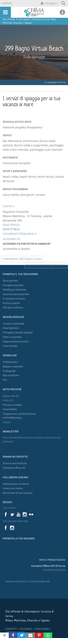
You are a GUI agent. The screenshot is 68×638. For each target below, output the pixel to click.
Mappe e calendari (13, 366)
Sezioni (7, 3)
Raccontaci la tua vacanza (17, 492)
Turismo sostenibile (13, 323)
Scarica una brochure (15, 463)
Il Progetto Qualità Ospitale (18, 332)
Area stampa (10, 345)
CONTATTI (11, 628)
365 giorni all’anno (13, 307)
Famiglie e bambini (13, 285)
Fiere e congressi (12, 337)
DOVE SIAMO (41, 628)
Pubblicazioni (10, 362)
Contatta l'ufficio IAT (14, 467)
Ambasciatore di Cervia (16, 484)
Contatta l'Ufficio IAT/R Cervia (48, 566)
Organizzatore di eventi (15, 341)
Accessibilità (10, 409)
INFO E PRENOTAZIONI (52, 559)
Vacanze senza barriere (16, 294)
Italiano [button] (51, 3)
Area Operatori (11, 328)
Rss (5, 379)
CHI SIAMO (26, 628)
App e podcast (11, 375)
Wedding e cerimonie (14, 289)
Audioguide (9, 371)
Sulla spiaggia (34, 57)
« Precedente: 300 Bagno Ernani (22, 259)
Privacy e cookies (12, 404)
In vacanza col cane (14, 298)
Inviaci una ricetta (13, 488)
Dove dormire (10, 280)
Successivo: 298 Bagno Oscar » (46, 265)
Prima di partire (11, 303)
